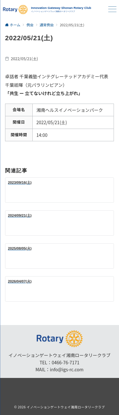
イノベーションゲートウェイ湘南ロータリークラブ (66, 407)
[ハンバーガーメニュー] (112, 9)
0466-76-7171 (65, 362)
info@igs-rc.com (66, 369)
